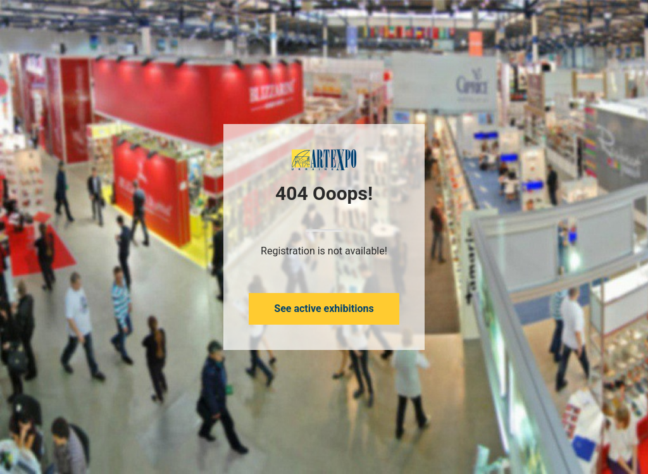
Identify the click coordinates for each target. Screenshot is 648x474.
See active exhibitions (323, 308)
